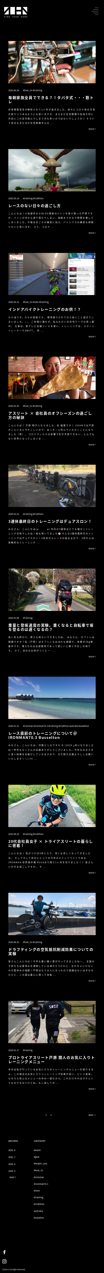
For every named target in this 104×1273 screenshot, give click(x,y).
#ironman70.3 (41, 1184)
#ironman (39, 1177)
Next (92, 1115)
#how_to (38, 1170)
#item (37, 1190)
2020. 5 (11, 1171)
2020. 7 (11, 1157)
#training (38, 1197)
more (92, 129)
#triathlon (39, 1204)
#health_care (40, 1163)
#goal (36, 1156)
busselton (39, 1217)
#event (37, 1150)
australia (38, 1211)
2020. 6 (11, 1164)
